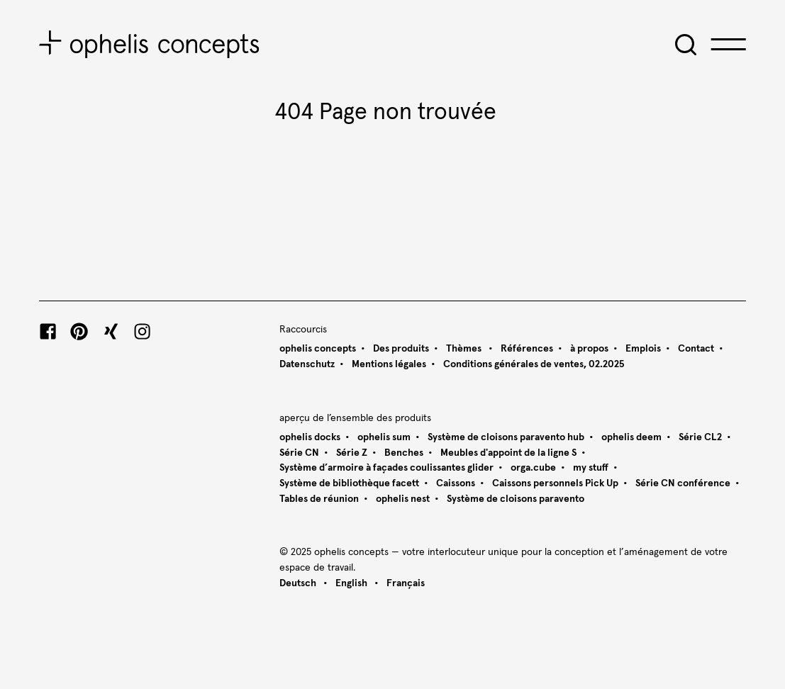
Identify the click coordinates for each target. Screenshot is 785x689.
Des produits (401, 349)
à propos (589, 349)
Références (527, 349)
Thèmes (465, 349)
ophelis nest (403, 499)
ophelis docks (309, 437)
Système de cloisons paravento (515, 499)
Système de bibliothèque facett (349, 483)
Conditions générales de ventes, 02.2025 (533, 364)
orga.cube (533, 468)
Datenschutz (307, 364)
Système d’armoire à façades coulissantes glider (386, 468)
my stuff (590, 468)
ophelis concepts (317, 349)
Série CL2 (700, 437)
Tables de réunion (319, 499)
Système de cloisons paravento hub (506, 437)
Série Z (351, 453)
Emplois (643, 349)
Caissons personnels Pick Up (555, 483)
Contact (696, 349)
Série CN (299, 453)
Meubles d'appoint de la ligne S (508, 453)
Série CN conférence (682, 483)
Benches (403, 453)
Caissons (455, 483)
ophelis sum (384, 437)
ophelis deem (631, 437)
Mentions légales (389, 364)
